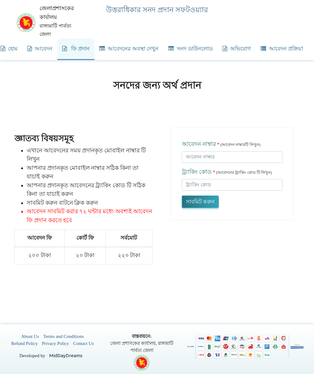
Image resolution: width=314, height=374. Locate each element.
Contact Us (83, 343)
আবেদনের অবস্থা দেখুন (129, 49)
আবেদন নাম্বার (199, 144)
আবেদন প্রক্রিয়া (282, 49)
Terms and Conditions (63, 336)
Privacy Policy (55, 343)
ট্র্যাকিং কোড (197, 172)
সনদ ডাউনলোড (190, 49)
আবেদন (39, 49)
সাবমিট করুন (200, 202)
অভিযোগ (237, 49)
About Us (30, 336)
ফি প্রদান (76, 49)
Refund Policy (24, 343)
